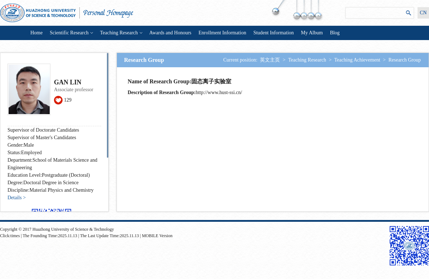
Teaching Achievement (357, 60)
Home (36, 32)
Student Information (273, 32)
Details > (17, 197)
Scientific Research (71, 32)
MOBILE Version (157, 235)
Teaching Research (121, 32)
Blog (335, 32)
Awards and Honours (170, 32)
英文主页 (270, 60)
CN (423, 12)
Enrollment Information (222, 32)
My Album (312, 32)
